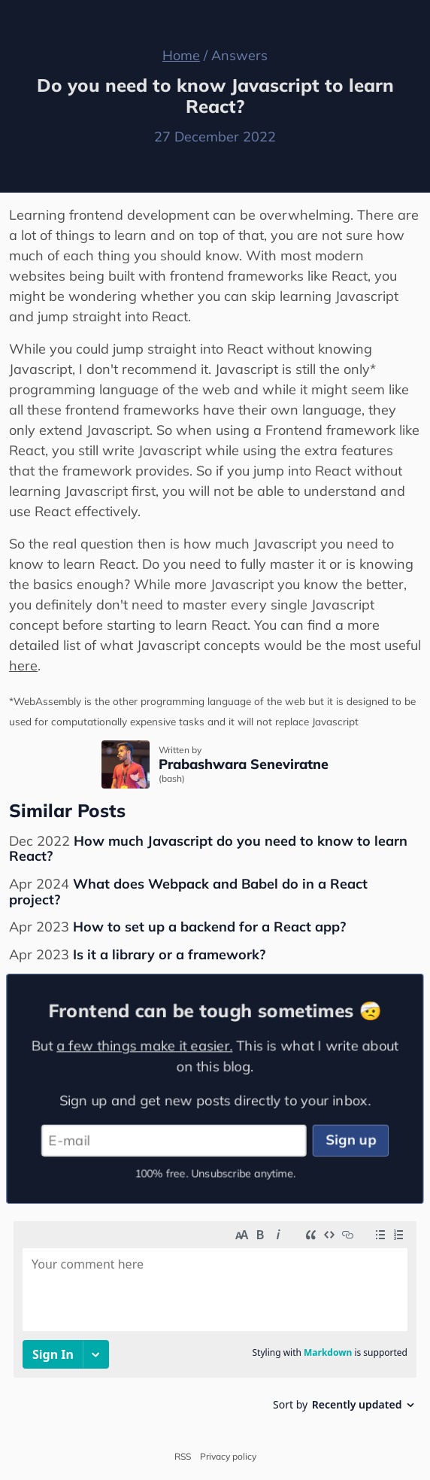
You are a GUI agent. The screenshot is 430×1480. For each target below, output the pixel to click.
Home (181, 55)
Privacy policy (228, 1456)
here (23, 665)
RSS (182, 1456)
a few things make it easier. (143, 1044)
